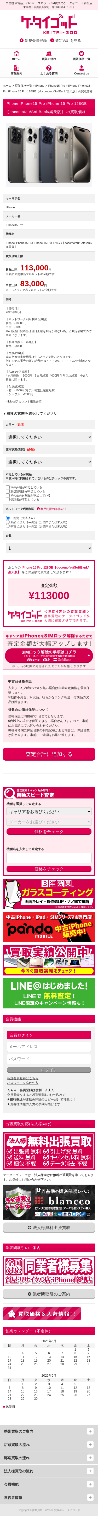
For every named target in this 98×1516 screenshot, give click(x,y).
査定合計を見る (68, 40)
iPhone (39, 85)
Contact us (81, 73)
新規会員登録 (36, 40)
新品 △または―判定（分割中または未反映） (37, 522)
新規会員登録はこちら (22, 1078)
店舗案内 (16, 73)
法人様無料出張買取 (49, 1227)
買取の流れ (49, 58)
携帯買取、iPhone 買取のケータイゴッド (56, 1510)
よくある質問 (48, 73)
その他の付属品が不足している (28, 495)
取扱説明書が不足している (25, 491)
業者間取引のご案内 (49, 1294)
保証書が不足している (22, 499)
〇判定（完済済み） (21, 518)
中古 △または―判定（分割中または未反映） (37, 526)
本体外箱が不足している (24, 487)
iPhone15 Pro (56, 85)
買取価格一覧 (81, 58)
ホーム (16, 58)
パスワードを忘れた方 (22, 1083)
